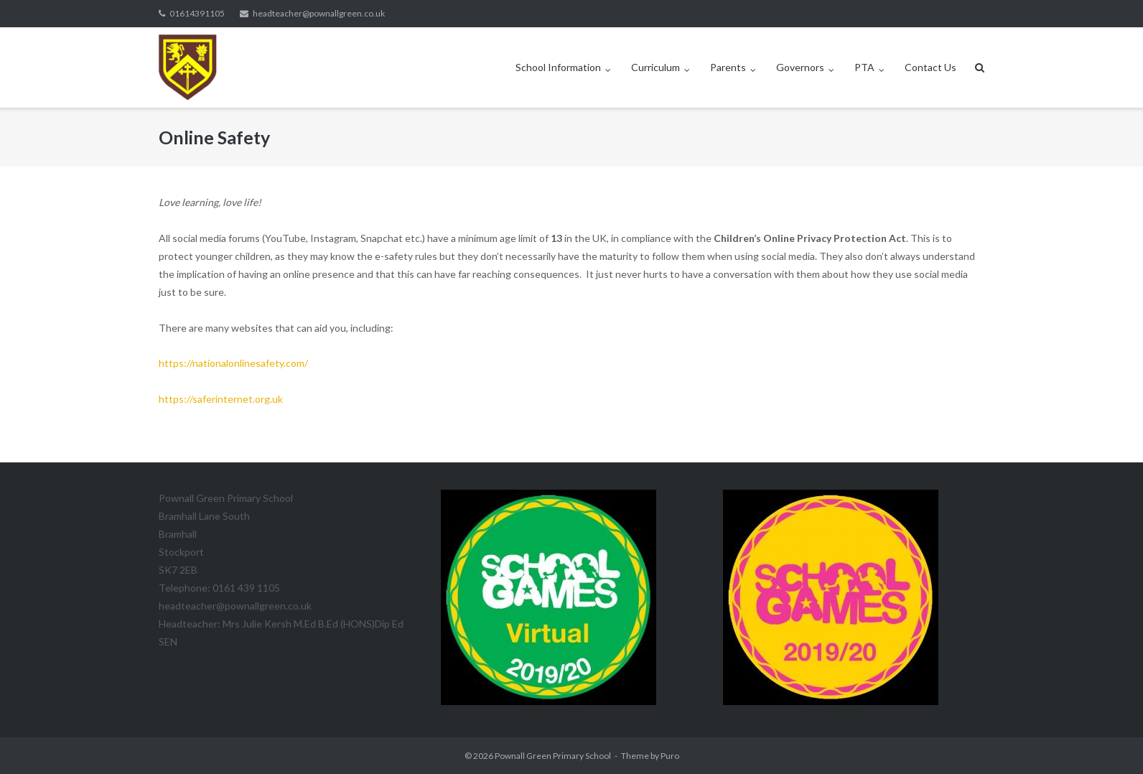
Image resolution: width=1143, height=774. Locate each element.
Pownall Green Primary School (553, 755)
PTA (864, 67)
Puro (670, 755)
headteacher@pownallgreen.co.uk (319, 13)
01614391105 (197, 13)
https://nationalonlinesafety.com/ (233, 363)
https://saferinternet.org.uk (221, 399)
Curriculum (655, 67)
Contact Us (930, 67)
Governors (800, 67)
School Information (558, 67)
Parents (728, 67)
